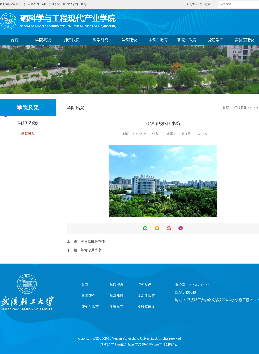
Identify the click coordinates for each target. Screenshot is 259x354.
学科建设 (129, 40)
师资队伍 (72, 40)
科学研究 (100, 40)
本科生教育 (158, 40)
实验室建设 (244, 40)
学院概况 (43, 40)
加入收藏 (205, 4)
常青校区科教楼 (93, 241)
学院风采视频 (28, 123)
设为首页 (192, 4)
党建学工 (215, 40)
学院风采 (28, 134)
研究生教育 (187, 40)
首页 (14, 40)
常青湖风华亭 (91, 250)
